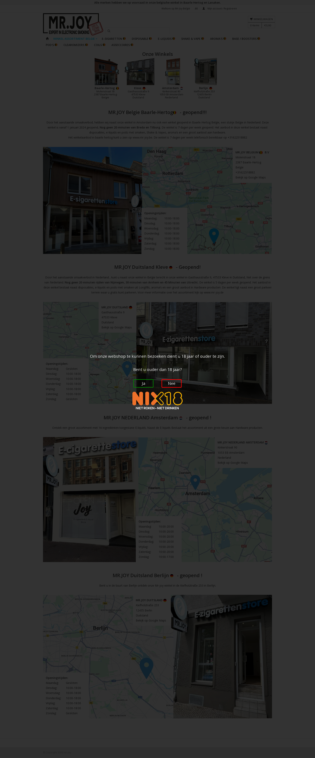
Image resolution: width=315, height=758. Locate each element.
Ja (143, 383)
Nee (171, 383)
